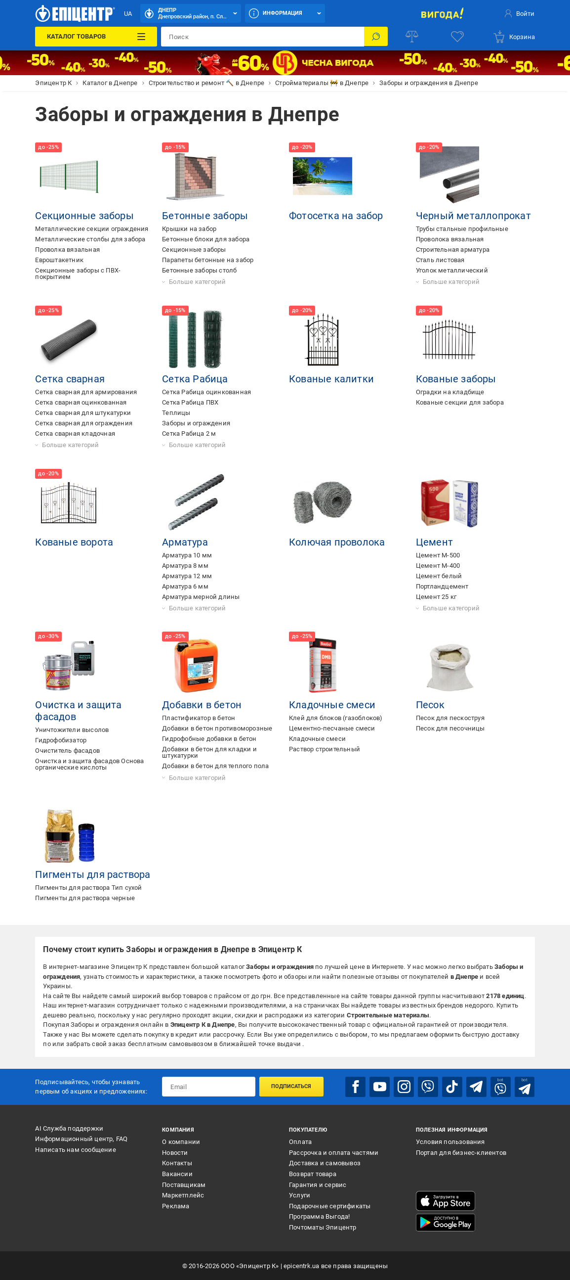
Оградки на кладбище (450, 392)
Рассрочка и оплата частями (333, 1152)
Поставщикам (183, 1184)
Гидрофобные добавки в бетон (209, 738)
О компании (181, 1141)
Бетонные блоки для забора (205, 239)
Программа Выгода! (319, 1216)
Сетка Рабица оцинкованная (206, 392)
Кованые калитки (331, 379)
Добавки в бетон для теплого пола (215, 766)
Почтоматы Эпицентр (323, 1227)
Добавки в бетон (202, 705)
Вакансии (177, 1173)
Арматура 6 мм (185, 586)
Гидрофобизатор (60, 740)
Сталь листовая (440, 260)
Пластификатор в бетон (198, 718)
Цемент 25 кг (436, 596)
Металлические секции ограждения (91, 228)
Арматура (185, 542)
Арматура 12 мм (187, 576)
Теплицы (176, 412)
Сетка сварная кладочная (75, 433)
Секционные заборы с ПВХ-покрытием (78, 273)
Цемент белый (439, 576)
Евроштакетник (59, 260)
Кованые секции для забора (460, 402)
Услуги (299, 1194)
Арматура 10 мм (187, 555)
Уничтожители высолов (72, 729)
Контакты (177, 1163)
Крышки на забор (189, 228)
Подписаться (291, 1086)
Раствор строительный (324, 749)
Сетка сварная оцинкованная (80, 402)
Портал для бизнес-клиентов (461, 1152)
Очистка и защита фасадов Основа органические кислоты (89, 764)
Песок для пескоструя (450, 718)
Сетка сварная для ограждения (83, 423)
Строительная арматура (452, 249)
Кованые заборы (456, 379)
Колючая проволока (337, 542)
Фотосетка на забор (336, 216)
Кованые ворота (74, 542)
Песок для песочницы (450, 728)
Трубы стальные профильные (462, 228)
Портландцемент (442, 586)
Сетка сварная (70, 379)
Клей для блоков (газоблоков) (336, 718)
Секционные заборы (84, 216)
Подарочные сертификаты (329, 1205)
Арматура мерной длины (201, 596)
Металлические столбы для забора (90, 239)
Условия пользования (450, 1141)
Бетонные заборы (205, 216)
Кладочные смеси (332, 705)
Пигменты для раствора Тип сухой (88, 887)
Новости (175, 1152)
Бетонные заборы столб (199, 270)
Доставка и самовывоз (325, 1163)
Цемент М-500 (438, 555)
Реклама (175, 1205)
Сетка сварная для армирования (86, 392)
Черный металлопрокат (473, 216)
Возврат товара (312, 1173)
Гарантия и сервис (317, 1184)
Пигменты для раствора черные (85, 898)
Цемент (434, 542)
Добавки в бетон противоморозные (217, 728)
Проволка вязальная (67, 249)
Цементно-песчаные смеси (332, 728)
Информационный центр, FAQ (81, 1138)
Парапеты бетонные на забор (207, 260)
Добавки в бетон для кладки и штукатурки (209, 752)
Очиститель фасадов (67, 750)
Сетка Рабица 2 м (189, 433)
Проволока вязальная (450, 239)
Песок (430, 705)
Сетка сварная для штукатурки (83, 412)
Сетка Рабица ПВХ (190, 402)
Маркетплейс (183, 1194)
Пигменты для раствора (92, 874)
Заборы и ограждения (196, 423)
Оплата (300, 1141)
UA (128, 13)
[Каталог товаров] (96, 36)
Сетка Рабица (195, 379)
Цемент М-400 (438, 565)
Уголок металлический (452, 270)
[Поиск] (376, 36)
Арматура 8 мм (185, 565)
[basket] (513, 36)
